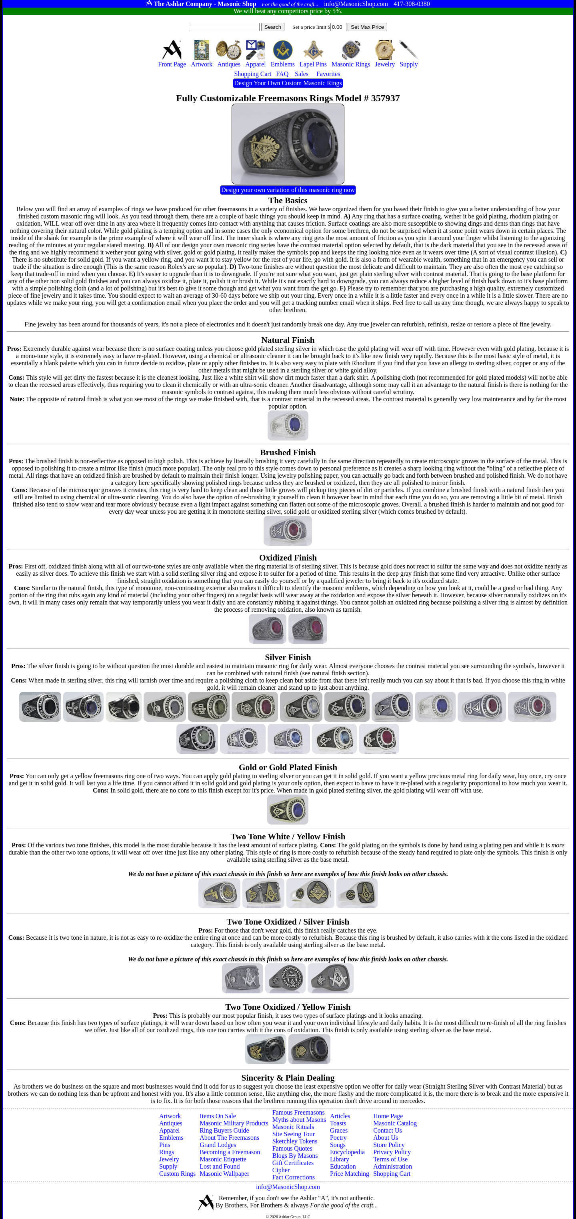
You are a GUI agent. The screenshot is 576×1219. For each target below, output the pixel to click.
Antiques (170, 1123)
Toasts (338, 1123)
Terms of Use (390, 1159)
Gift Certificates (293, 1162)
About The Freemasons (229, 1137)
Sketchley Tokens (295, 1141)
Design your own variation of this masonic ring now (288, 189)
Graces (339, 1130)
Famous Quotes (292, 1148)
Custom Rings (177, 1173)
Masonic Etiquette (223, 1159)
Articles (340, 1116)
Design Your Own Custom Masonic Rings (288, 83)
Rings (166, 1152)
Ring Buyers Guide (224, 1130)
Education (343, 1166)
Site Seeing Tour (293, 1134)
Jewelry (169, 1159)
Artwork (170, 1116)
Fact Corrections (293, 1177)
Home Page (388, 1116)
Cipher (281, 1170)
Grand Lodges (218, 1144)
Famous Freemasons (298, 1112)
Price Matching (349, 1173)
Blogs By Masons (295, 1155)
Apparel (169, 1130)
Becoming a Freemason (230, 1152)
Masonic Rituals (293, 1126)
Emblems (171, 1137)
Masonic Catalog (395, 1123)
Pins (164, 1144)
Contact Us (387, 1130)
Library (339, 1159)
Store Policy (389, 1144)
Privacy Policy (392, 1152)
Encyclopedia (347, 1152)
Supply (168, 1166)
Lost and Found (220, 1166)
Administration (392, 1166)
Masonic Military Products (234, 1123)
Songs (338, 1144)
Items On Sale (218, 1116)
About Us (385, 1137)
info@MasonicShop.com (288, 1186)
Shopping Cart (391, 1173)
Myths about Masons (299, 1119)
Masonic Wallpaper (224, 1173)
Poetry (338, 1137)
